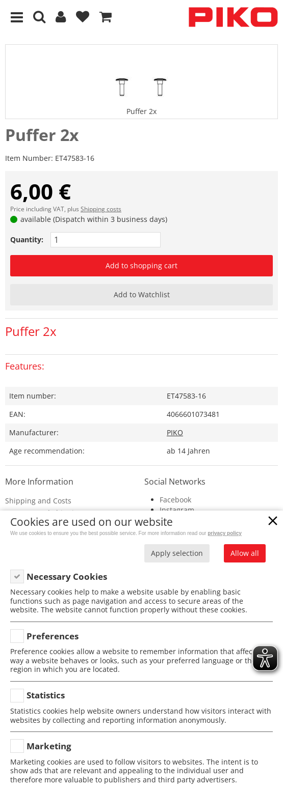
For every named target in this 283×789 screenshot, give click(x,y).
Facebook (175, 499)
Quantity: (26, 239)
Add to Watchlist (142, 294)
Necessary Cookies (67, 576)
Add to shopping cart (141, 265)
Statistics (46, 695)
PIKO (175, 432)
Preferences (53, 636)
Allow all (244, 553)
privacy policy (225, 533)
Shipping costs (101, 209)
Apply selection (177, 553)
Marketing (49, 746)
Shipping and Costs (38, 500)
